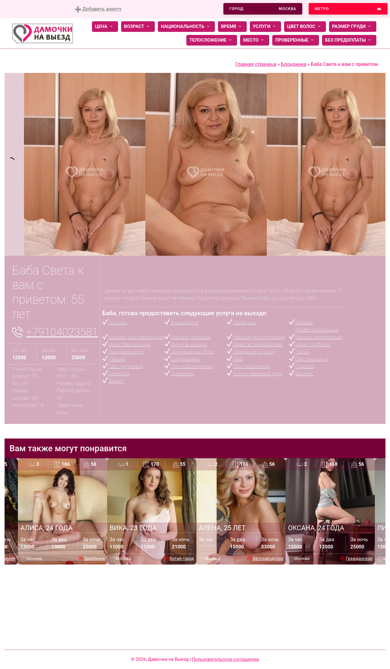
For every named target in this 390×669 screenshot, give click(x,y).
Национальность (186, 26)
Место (254, 40)
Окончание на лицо (254, 352)
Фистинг (304, 374)
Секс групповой (125, 366)
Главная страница (255, 64)
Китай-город (181, 558)
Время (232, 26)
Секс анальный (311, 359)
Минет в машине (189, 344)
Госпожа (117, 323)
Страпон (304, 366)
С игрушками (185, 359)
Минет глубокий (312, 344)
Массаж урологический (259, 337)
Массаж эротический (318, 337)
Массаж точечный (191, 337)
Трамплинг (183, 374)
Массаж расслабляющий (136, 337)
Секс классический (191, 366)
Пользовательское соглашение (225, 659)
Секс (238, 359)
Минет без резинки (129, 344)
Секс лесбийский (251, 366)
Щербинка (94, 558)
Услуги (265, 26)
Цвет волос (305, 26)
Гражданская (359, 558)
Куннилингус (184, 323)
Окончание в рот (126, 352)
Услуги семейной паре (257, 374)
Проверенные (295, 40)
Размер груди (352, 26)
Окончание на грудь (192, 352)
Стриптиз (118, 374)
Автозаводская (268, 558)
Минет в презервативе (258, 344)
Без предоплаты (349, 40)
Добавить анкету (98, 9)
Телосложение (211, 40)
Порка (302, 352)
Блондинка (293, 64)
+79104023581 (62, 332)
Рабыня (116, 359)
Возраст (138, 26)
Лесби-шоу (244, 323)
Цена (105, 26)
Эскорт (116, 381)
